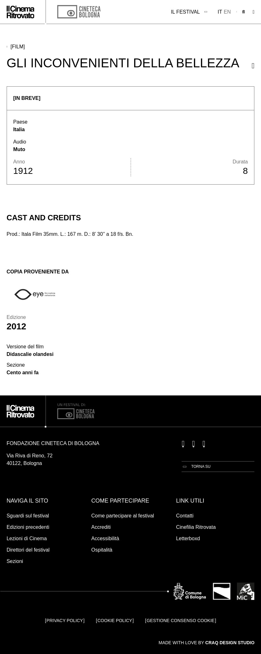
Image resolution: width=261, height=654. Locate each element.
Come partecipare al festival (122, 515)
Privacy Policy (65, 620)
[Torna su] (196, 466)
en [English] (227, 12)
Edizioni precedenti (28, 527)
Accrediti (101, 527)
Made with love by (206, 642)
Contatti (184, 515)
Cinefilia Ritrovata (195, 527)
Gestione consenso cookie (180, 620)
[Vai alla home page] (20, 12)
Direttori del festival (28, 550)
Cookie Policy (114, 620)
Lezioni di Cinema (27, 538)
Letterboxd (188, 538)
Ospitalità (102, 550)
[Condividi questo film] (253, 66)
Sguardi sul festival (28, 515)
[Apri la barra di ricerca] (243, 12)
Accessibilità (105, 538)
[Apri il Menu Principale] (254, 12)
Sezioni (15, 561)
